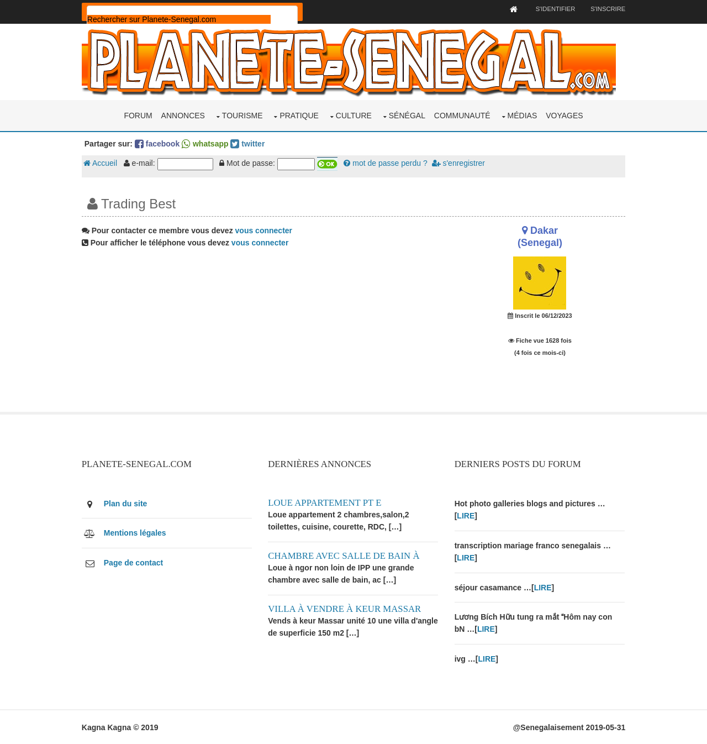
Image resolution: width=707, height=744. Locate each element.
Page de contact (135, 561)
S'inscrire (606, 9)
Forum (138, 115)
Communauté (462, 115)
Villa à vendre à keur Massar (345, 607)
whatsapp (206, 143)
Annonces (183, 115)
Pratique (299, 115)
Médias (522, 115)
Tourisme (242, 115)
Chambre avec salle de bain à (344, 554)
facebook (158, 143)
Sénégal (407, 115)
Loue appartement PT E (325, 502)
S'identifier (553, 9)
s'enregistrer (460, 163)
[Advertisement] (260, 333)
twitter (250, 143)
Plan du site (127, 503)
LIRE (466, 515)
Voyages (564, 115)
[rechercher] (180, 19)
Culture (354, 115)
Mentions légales (136, 532)
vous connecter (265, 230)
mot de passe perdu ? (387, 163)
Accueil (102, 163)
